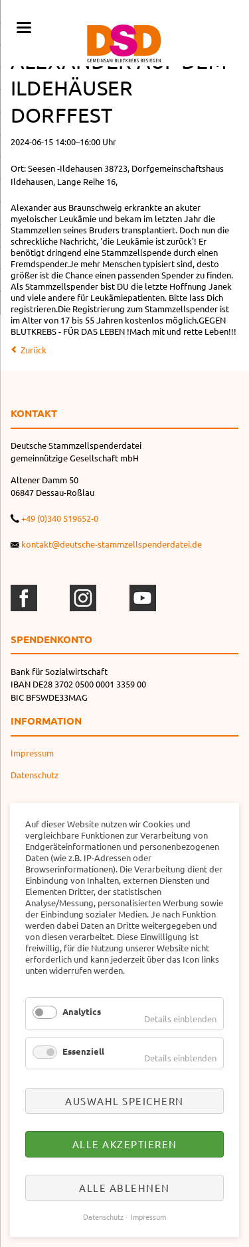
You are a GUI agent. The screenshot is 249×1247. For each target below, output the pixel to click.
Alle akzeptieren (124, 1144)
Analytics (81, 1011)
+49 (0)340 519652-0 (59, 518)
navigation (24, 27)
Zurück (33, 349)
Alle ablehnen (124, 1187)
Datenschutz (34, 774)
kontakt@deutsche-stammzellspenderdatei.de (111, 544)
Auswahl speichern (124, 1101)
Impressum (32, 752)
